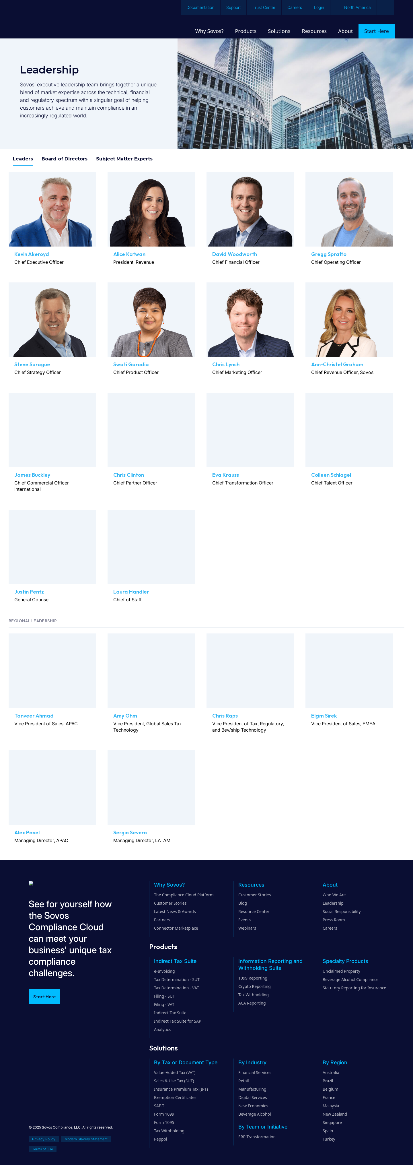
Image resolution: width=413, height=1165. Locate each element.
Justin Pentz (29, 591)
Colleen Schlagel (331, 475)
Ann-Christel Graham (337, 364)
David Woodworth (234, 254)
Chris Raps (225, 715)
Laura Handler (131, 591)
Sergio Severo (130, 832)
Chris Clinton (128, 475)
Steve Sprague (32, 364)
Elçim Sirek (324, 715)
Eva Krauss (225, 475)
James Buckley (32, 475)
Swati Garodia (131, 364)
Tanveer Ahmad (34, 715)
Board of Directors (64, 159)
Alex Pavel (27, 832)
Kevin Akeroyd (31, 254)
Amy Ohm (125, 715)
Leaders (23, 159)
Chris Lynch (225, 364)
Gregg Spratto (328, 254)
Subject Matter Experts (124, 159)
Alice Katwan (129, 254)
